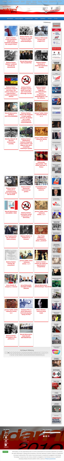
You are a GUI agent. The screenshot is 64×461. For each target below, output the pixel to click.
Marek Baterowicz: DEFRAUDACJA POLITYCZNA (41, 285)
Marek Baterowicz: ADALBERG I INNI (11, 212)
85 (30, 354)
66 (30, 352)
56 (10, 352)
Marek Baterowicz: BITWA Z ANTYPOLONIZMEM (11, 114)
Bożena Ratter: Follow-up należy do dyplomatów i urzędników (41, 264)
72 (43, 352)
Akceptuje (5, 451)
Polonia (40, 1)
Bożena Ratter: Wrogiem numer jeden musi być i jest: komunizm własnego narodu (26, 90)
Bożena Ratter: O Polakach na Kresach (26, 237)
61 (20, 352)
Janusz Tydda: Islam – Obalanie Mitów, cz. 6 (41, 114)
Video (36, 18)
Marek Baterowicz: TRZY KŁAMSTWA (26, 62)
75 (10, 354)
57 (12, 352)
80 (20, 354)
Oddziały (25, 440)
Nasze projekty (19, 18)
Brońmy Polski (52, 1)
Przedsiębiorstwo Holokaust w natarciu (41, 188)
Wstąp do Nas (26, 441)
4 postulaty (25, 432)
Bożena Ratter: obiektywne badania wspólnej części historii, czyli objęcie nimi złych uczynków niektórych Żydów (26, 143)
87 (34, 354)
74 (47, 352)
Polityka (5, 1)
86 (32, 354)
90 (41, 354)
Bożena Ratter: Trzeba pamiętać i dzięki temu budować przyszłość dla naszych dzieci (11, 41)
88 (36, 354)
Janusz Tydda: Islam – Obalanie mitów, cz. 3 (26, 262)
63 (24, 352)
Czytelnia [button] (42, 18)
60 (18, 352)
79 (18, 354)
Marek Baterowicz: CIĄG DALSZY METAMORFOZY (26, 335)
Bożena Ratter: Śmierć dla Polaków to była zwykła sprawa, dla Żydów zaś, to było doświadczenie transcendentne (26, 117)
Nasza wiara (33, 3)
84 (28, 354)
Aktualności (10, 18)
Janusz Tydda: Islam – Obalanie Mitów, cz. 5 (41, 139)
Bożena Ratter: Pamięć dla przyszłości (11, 263)
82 (24, 354)
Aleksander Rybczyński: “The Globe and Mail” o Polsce (41, 164)
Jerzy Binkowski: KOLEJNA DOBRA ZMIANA (26, 286)
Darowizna (25, 443)
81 (22, 354)
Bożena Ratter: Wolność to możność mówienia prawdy (41, 65)
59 (16, 352)
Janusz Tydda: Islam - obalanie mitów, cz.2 (11, 311)
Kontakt (24, 445)
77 (14, 354)
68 (34, 352)
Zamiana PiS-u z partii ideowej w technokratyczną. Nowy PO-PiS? (26, 312)
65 (28, 352)
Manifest (25, 434)
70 (39, 352)
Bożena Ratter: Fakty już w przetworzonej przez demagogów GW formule (11, 191)
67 (32, 352)
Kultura (22, 1)
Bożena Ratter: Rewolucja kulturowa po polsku (26, 189)
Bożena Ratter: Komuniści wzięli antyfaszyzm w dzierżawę (26, 215)
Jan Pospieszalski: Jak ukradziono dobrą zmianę (11, 237)
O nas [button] (56, 18)
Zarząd (24, 438)
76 (12, 354)
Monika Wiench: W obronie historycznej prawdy (11, 141)
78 (16, 354)
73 (45, 352)
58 (14, 352)
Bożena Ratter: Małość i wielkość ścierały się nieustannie (11, 65)
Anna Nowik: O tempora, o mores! (11, 285)
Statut (24, 436)
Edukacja (28, 1)
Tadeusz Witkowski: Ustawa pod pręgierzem (41, 39)
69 (36, 352)
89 (39, 354)
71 (41, 352)
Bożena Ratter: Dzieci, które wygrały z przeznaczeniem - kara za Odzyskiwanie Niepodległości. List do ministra (41, 92)
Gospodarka (16, 1)
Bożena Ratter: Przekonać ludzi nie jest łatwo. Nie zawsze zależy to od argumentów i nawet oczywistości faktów (11, 91)
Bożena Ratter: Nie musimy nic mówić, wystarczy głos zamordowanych (26, 39)
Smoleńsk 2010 (29, 18)
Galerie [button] (50, 18)
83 (26, 354)
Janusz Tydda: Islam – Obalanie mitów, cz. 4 (41, 213)
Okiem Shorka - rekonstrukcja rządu (41, 311)
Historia (34, 1)
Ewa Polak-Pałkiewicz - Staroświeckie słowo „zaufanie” (41, 238)
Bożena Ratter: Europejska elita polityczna (11, 337)
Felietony (47, 22)
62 (22, 352)
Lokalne (45, 1)
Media (10, 1)
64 (26, 352)
